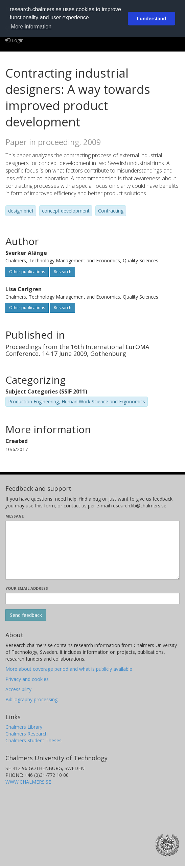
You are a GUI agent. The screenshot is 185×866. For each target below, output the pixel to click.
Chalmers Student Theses (33, 740)
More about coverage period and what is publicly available (68, 669)
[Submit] (25, 615)
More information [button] (31, 26)
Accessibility (18, 689)
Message (14, 516)
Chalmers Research (26, 733)
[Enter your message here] (92, 550)
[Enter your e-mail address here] (92, 598)
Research (62, 272)
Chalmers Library (23, 727)
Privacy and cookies (27, 679)
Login (14, 40)
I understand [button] (151, 18)
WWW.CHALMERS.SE (28, 782)
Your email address (26, 588)
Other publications (27, 272)
